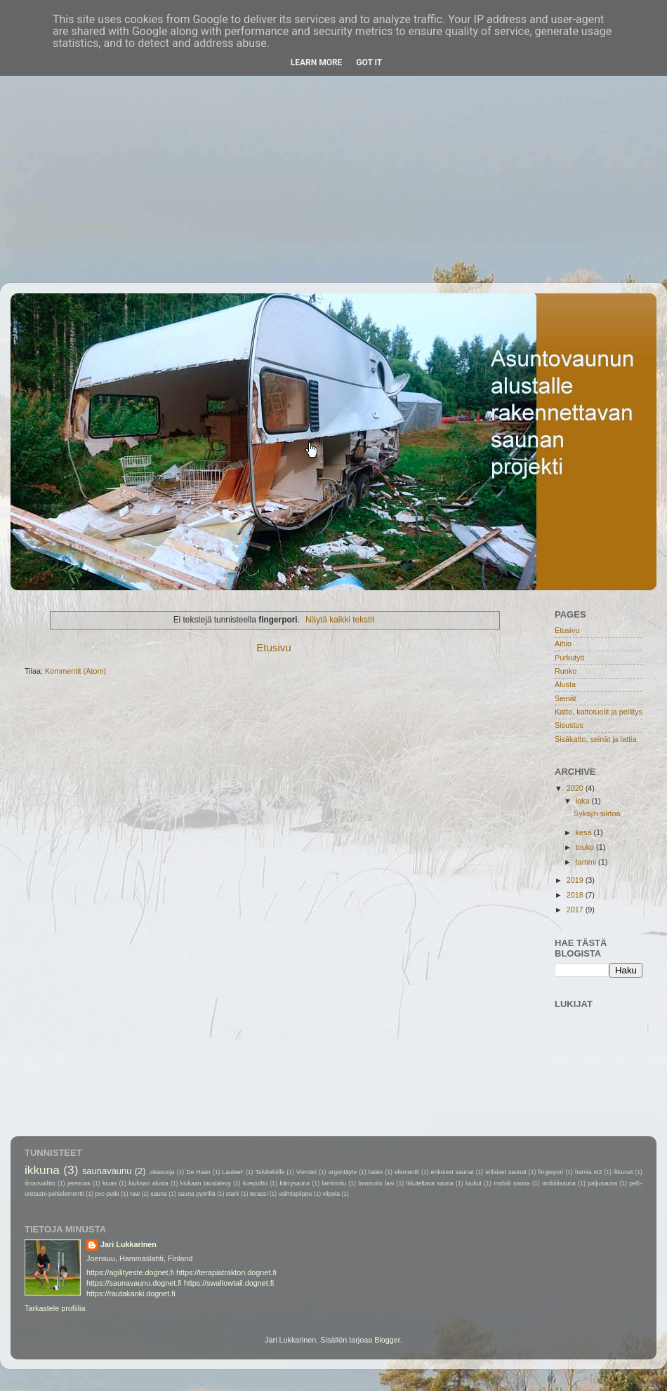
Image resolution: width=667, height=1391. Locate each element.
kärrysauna (294, 1183)
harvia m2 (588, 1172)
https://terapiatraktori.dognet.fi (226, 1272)
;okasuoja (162, 1172)
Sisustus (569, 725)
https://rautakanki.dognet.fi (131, 1293)
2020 (576, 788)
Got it (369, 62)
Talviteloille (270, 1172)
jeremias (79, 1183)
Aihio (563, 643)
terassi (259, 1193)
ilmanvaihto (40, 1183)
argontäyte (342, 1172)
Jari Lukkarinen (128, 1244)
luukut (473, 1183)
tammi (587, 862)
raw (135, 1193)
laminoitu (334, 1183)
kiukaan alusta (148, 1183)
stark (232, 1193)
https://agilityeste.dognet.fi (130, 1272)
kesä (585, 832)
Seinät (565, 698)
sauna (158, 1193)
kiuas (110, 1183)
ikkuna (42, 1170)
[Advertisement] (333, 142)
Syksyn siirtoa (597, 813)
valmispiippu (295, 1193)
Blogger (387, 1340)
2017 (576, 909)
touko (586, 847)
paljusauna (602, 1183)
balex (376, 1172)
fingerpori (550, 1172)
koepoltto (255, 1183)
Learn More (317, 62)
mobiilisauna (559, 1183)
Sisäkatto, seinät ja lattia (595, 739)
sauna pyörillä (196, 1193)
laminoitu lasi (376, 1183)
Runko (565, 671)
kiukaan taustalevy (205, 1183)
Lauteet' (232, 1172)
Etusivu (273, 647)
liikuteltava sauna (429, 1183)
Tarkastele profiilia (55, 1308)
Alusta (565, 684)
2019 (576, 880)
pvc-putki (107, 1193)
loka (584, 801)
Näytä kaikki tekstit (339, 620)
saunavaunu (107, 1171)
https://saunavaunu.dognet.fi (134, 1283)
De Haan (198, 1172)
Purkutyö (570, 657)
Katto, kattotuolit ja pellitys (598, 711)
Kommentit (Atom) (75, 671)
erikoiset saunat (452, 1172)
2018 (576, 895)
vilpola (330, 1193)
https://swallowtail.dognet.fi (229, 1283)
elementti (407, 1172)
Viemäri (306, 1172)
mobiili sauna (511, 1183)
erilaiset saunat (506, 1172)
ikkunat (623, 1172)
